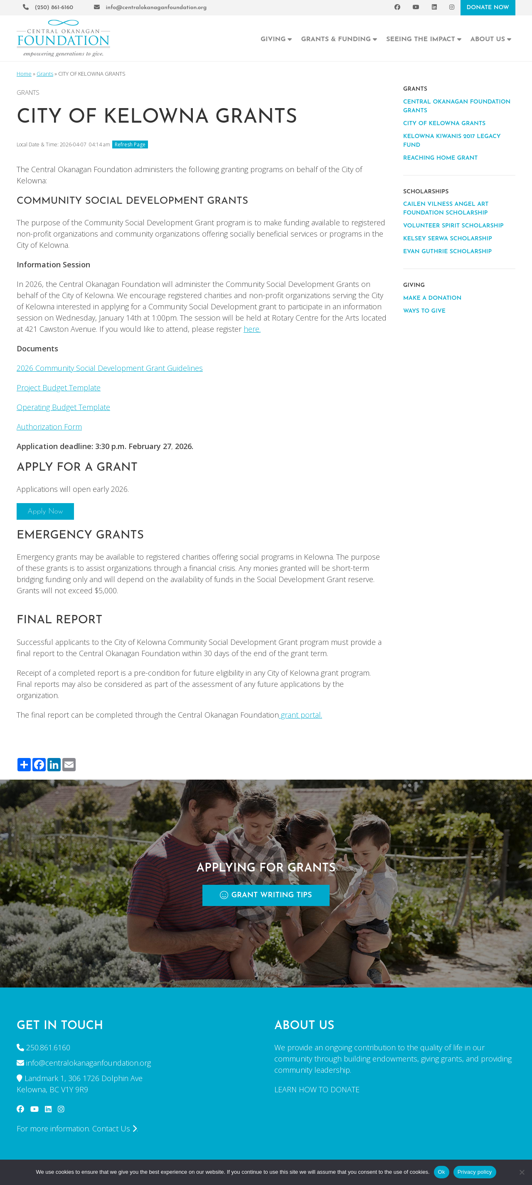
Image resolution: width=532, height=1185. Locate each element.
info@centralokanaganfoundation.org (150, 7)
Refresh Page (130, 144)
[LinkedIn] (434, 7)
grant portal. (300, 715)
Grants (45, 73)
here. (252, 329)
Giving (276, 39)
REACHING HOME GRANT (440, 158)
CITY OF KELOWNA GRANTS (444, 124)
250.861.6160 (48, 1047)
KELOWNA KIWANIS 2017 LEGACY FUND (452, 140)
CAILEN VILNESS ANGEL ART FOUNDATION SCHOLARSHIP (445, 208)
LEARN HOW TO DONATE (317, 1089)
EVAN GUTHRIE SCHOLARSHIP (447, 252)
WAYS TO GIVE (424, 311)
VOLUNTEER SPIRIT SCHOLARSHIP (453, 226)
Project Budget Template (59, 388)
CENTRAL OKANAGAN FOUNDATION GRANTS (456, 106)
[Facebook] (397, 7)
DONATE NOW (488, 8)
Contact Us (114, 1128)
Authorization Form (49, 427)
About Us (490, 39)
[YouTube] (416, 7)
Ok (441, 1172)
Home (24, 73)
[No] (521, 1172)
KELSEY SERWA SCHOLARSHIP (447, 239)
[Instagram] (452, 7)
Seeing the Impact (423, 39)
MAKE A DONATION (432, 298)
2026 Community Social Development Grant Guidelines (110, 368)
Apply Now (45, 512)
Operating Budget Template (63, 407)
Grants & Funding (339, 39)
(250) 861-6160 (48, 7)
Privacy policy (475, 1172)
